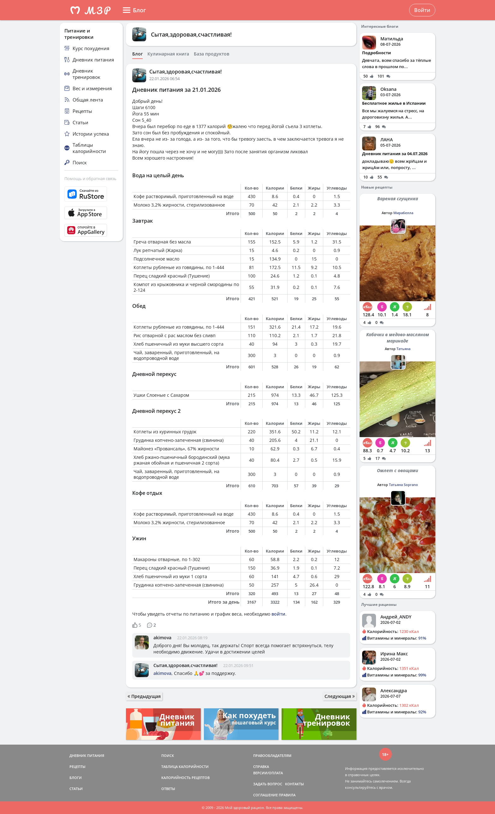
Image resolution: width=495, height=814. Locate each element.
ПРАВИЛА (287, 795)
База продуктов (211, 54)
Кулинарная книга (168, 54)
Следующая (340, 696)
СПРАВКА (261, 766)
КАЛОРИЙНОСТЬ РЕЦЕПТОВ (185, 777)
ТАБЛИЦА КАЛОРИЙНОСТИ (185, 766)
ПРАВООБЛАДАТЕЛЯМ (272, 755)
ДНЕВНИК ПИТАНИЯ (86, 755)
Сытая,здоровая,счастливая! (191, 34)
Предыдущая (144, 696)
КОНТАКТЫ (294, 784)
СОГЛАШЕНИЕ (265, 795)
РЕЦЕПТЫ (77, 766)
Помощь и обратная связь (90, 178)
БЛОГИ (75, 777)
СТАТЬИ (76, 788)
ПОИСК (167, 755)
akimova (162, 638)
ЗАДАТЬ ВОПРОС (267, 784)
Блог (137, 54)
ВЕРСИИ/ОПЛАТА (268, 772)
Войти (422, 10)
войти (278, 614)
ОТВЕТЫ (168, 788)
